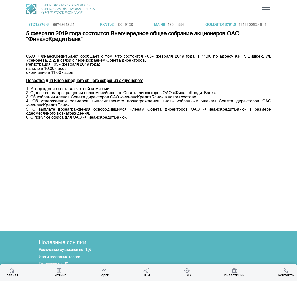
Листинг (59, 272)
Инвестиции (234, 272)
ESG (187, 272)
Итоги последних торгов (59, 257)
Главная (12, 272)
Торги (104, 272)
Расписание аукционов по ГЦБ (65, 250)
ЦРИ (146, 272)
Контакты (286, 272)
